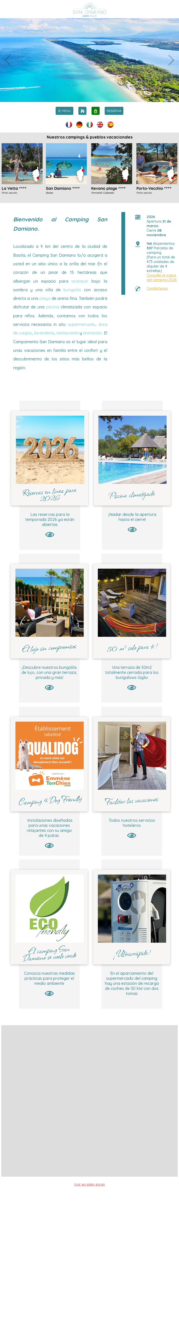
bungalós (72, 289)
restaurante (67, 332)
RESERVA (114, 111)
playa (44, 298)
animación (92, 332)
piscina (52, 306)
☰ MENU (64, 111)
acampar (79, 281)
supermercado (81, 324)
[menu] (64, 111)
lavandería (44, 332)
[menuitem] (64, 111)
